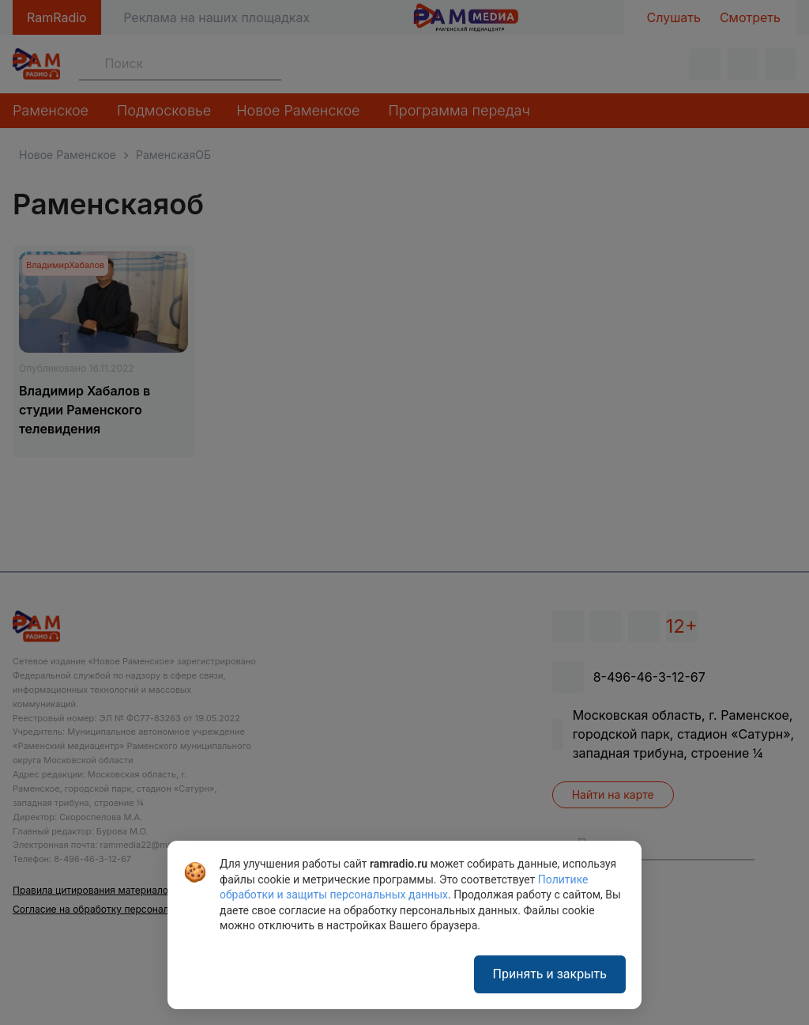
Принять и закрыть (550, 974)
